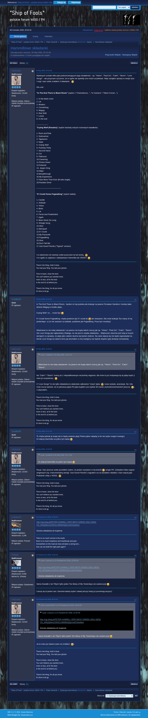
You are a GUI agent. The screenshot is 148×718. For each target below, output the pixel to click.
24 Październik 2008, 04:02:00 (47, 555)
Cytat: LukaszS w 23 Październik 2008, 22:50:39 (59, 561)
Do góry (13, 684)
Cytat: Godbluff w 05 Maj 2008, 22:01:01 (56, 355)
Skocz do (100, 696)
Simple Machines (27, 712)
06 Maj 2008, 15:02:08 (44, 449)
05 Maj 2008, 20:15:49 (44, 70)
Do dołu (13, 63)
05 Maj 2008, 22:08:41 (44, 349)
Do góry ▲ (136, 712)
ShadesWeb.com (27, 715)
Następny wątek (129, 55)
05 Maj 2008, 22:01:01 (44, 299)
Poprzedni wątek (113, 55)
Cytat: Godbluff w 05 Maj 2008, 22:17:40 (56, 455)
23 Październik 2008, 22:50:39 (47, 517)
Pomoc (116, 712)
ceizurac (16, 70)
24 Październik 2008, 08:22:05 (47, 599)
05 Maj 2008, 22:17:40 (44, 431)
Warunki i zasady (126, 712)
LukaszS (16, 517)
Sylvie (89, 42)
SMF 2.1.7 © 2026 (13, 712)
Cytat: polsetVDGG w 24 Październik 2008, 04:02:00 (61, 605)
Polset (15, 555)
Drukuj (134, 63)
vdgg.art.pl (98, 30)
